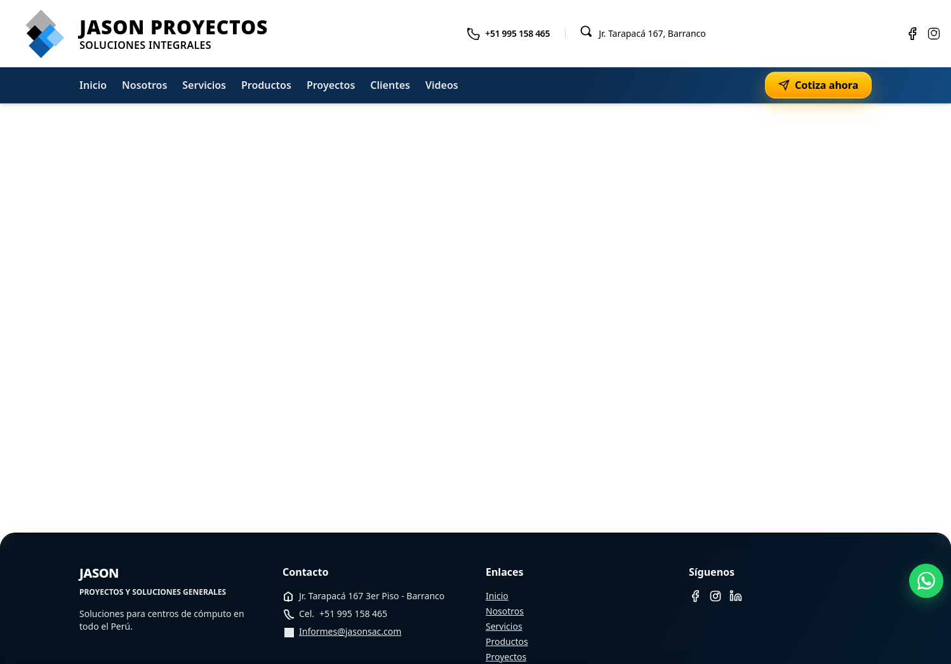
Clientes (390, 85)
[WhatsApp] (926, 581)
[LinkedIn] (735, 596)
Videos (441, 85)
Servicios (204, 85)
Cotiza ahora (818, 85)
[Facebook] (912, 34)
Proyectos (331, 85)
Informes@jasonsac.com (350, 631)
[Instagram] (934, 34)
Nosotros (144, 85)
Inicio (93, 85)
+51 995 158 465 (517, 33)
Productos (266, 85)
